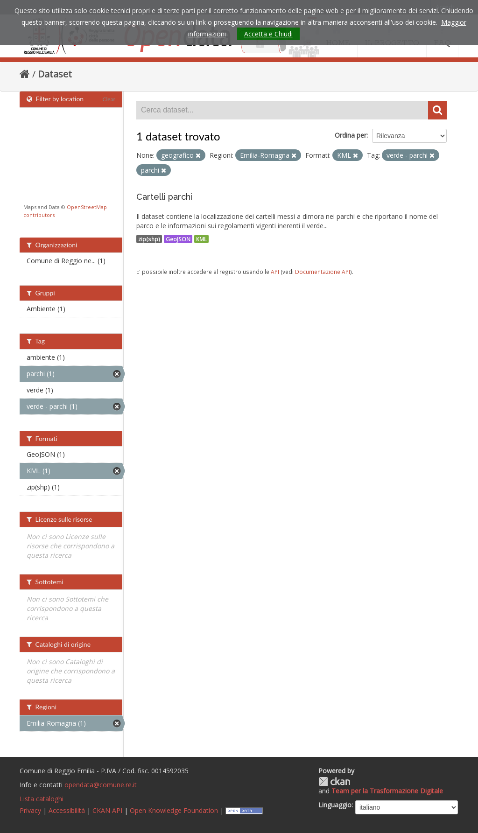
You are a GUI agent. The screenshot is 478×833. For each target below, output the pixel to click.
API (275, 271)
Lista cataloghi (41, 798)
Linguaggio (334, 804)
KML (201, 239)
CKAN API (107, 810)
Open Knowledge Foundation (174, 810)
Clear (108, 99)
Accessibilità (67, 810)
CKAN (334, 781)
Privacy (30, 810)
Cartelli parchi (164, 197)
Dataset (55, 74)
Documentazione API (322, 271)
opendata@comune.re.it (100, 784)
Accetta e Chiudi (268, 33)
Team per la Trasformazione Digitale (387, 790)
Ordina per (350, 135)
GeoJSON (178, 239)
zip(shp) (149, 239)
